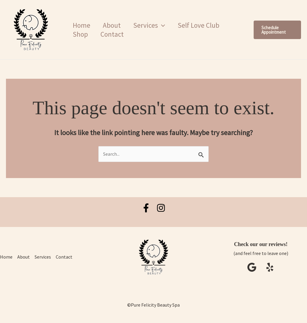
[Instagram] (160, 207)
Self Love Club (203, 25)
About (114, 25)
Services (152, 25)
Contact (113, 34)
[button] (164, 25)
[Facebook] (146, 207)
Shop (81, 34)
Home (82, 25)
